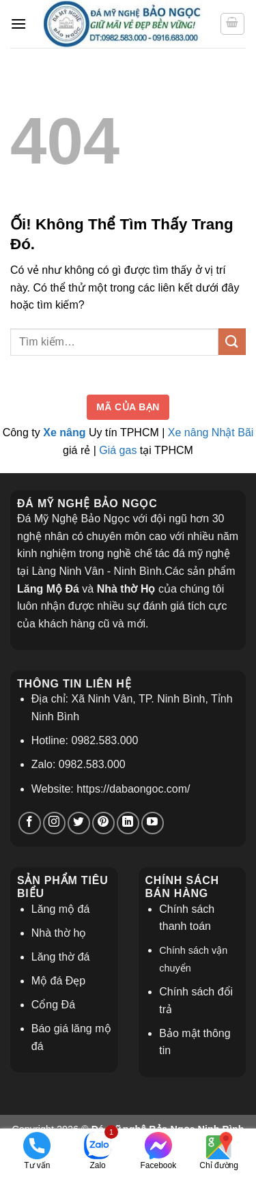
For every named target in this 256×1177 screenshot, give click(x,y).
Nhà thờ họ (58, 933)
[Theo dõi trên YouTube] (152, 823)
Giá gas (118, 450)
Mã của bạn (128, 406)
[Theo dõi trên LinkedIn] (128, 823)
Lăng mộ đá (60, 909)
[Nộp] (232, 341)
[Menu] (18, 23)
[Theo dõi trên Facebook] (29, 823)
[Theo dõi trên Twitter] (79, 823)
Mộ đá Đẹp (58, 981)
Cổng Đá (53, 1004)
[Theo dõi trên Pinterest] (103, 823)
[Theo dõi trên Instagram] (54, 823)
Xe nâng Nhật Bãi (211, 432)
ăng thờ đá (64, 957)
